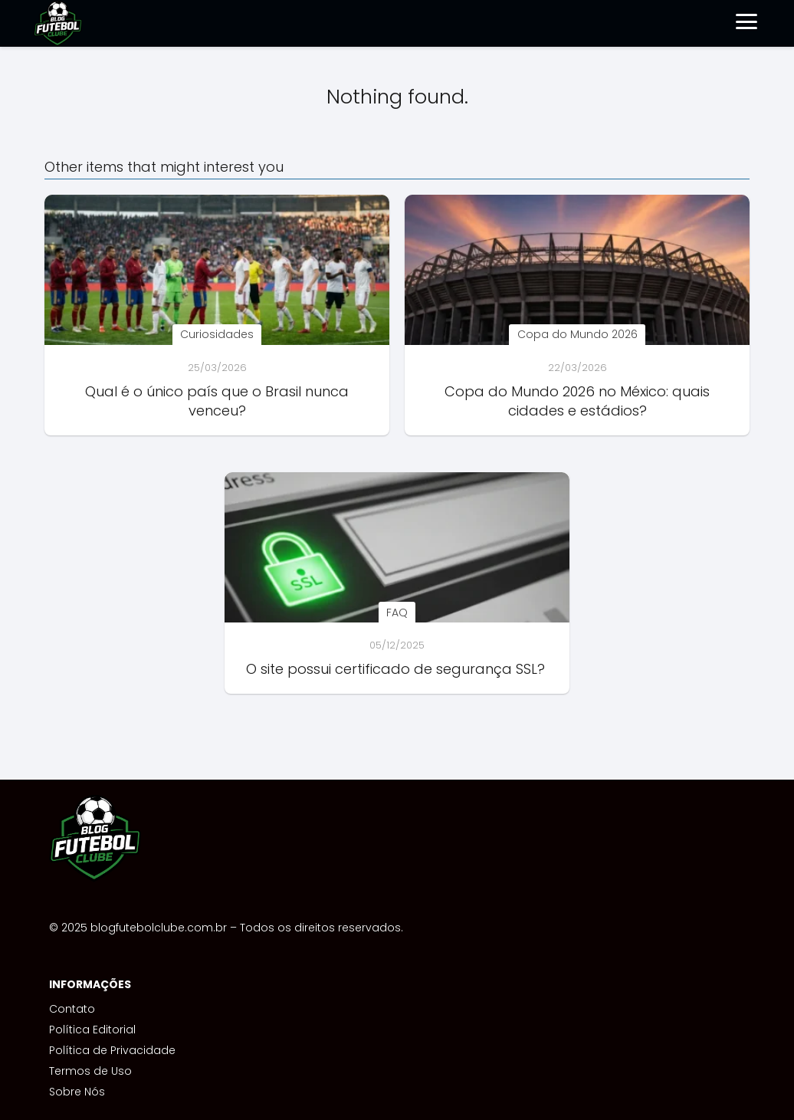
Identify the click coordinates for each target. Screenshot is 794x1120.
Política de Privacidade (112, 1050)
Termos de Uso (90, 1071)
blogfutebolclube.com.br (158, 927)
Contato (72, 1009)
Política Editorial (92, 1029)
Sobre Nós (77, 1091)
